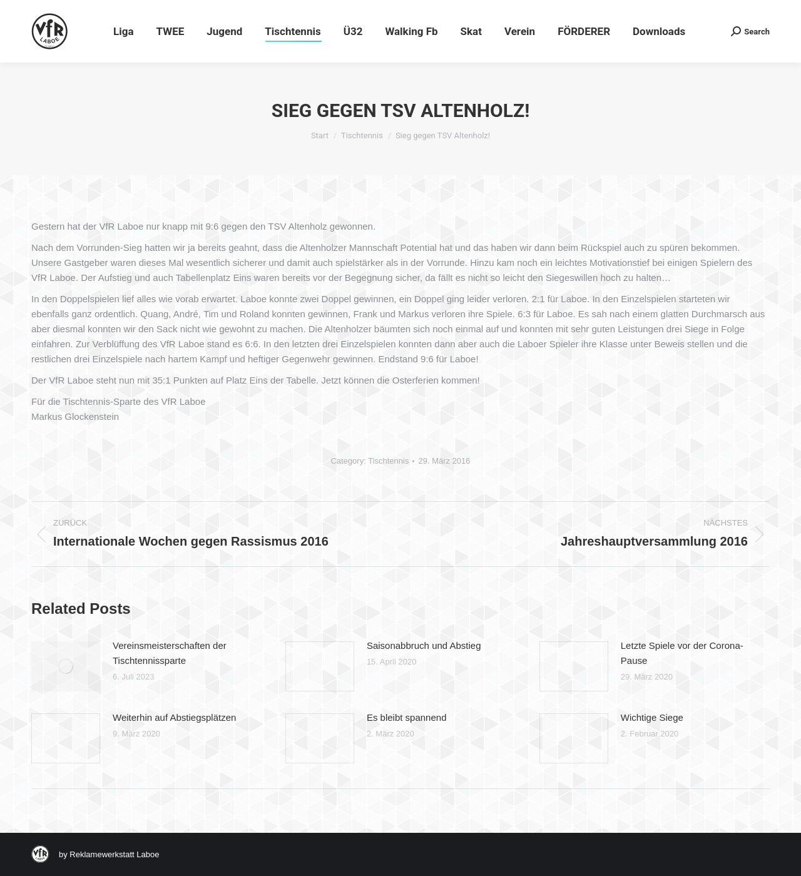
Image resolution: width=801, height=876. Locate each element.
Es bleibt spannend (407, 717)
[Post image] (65, 666)
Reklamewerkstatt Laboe (114, 854)
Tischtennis (388, 461)
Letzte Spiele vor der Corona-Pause (682, 653)
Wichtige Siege (652, 717)
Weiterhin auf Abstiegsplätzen (174, 717)
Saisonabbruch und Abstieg (424, 645)
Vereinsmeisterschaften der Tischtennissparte (170, 653)
